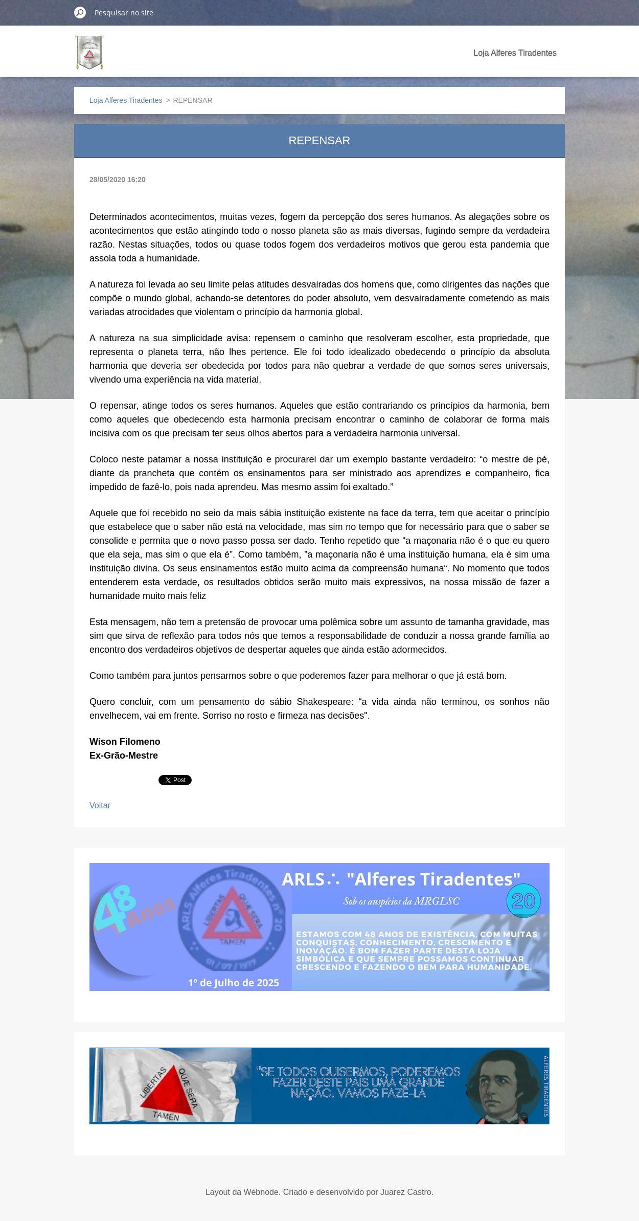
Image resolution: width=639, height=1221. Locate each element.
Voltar (99, 805)
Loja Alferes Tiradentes (515, 53)
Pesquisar (80, 12)
